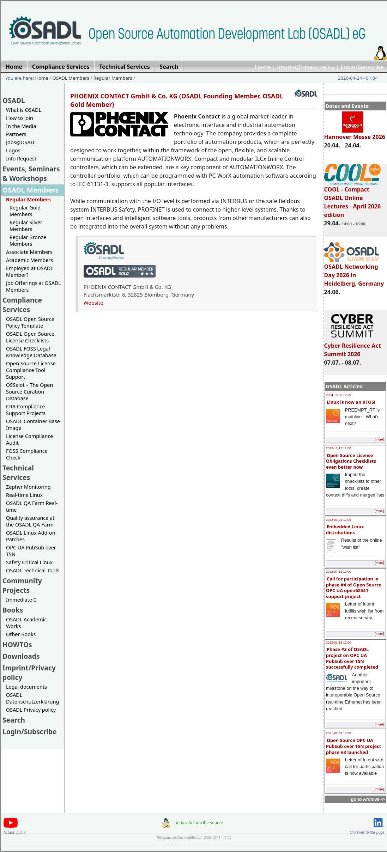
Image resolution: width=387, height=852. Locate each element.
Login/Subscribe (362, 67)
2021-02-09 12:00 (338, 733)
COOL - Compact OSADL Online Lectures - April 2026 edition (352, 199)
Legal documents (26, 686)
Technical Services (18, 472)
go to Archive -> (368, 799)
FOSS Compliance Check (27, 454)
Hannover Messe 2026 (354, 134)
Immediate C (21, 599)
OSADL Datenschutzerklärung (32, 698)
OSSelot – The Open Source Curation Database (29, 392)
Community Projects (22, 585)
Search (13, 720)
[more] (379, 439)
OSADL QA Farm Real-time (32, 506)
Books (12, 610)
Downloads (21, 656)
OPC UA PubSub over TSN (31, 551)
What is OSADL (23, 110)
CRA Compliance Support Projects (26, 409)
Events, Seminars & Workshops (31, 173)
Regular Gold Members (25, 211)
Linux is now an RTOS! (351, 402)
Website (93, 302)
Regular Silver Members (26, 225)
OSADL (13, 100)
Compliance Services (22, 304)
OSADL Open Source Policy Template (30, 322)
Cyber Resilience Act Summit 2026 (352, 346)
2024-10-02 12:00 (338, 395)
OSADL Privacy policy (31, 709)
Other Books (21, 634)
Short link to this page (367, 832)
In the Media (21, 126)
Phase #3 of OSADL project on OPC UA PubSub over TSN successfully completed (352, 658)
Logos (13, 150)
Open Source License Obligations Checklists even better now (351, 461)
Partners (16, 134)
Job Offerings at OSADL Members (33, 286)
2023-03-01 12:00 (338, 520)
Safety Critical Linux (29, 562)
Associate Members (29, 252)
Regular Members (112, 78)
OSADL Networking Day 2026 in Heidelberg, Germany (354, 271)
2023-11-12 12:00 (338, 448)
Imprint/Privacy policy (306, 67)
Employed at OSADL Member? (29, 271)
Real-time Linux (24, 495)
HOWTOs (17, 644)
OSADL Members (71, 78)
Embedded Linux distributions (345, 529)
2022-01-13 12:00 (338, 642)
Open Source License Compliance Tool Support (31, 370)
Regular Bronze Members (28, 240)
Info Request (21, 158)
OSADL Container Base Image (33, 424)
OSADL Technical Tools (32, 570)
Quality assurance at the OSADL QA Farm (30, 521)
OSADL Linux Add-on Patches (30, 536)
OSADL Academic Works (26, 622)
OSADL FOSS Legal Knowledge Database (31, 352)
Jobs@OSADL (21, 142)
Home (263, 67)
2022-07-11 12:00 (338, 571)
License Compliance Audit (29, 439)
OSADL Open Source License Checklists (30, 337)
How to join (19, 118)
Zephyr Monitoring (28, 486)
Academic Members (29, 260)
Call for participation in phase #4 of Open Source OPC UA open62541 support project (353, 588)
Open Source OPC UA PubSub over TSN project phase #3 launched (353, 746)
